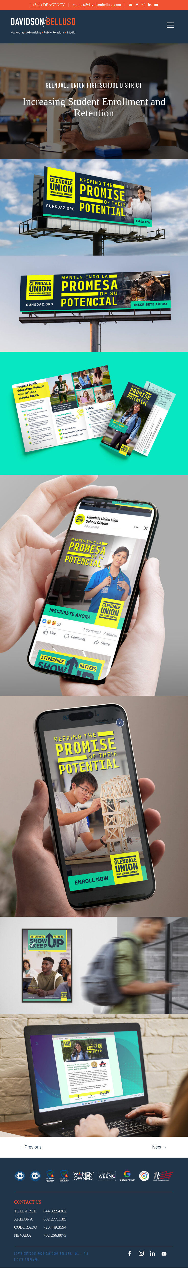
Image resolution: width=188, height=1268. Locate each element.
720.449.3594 (55, 1227)
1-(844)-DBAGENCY (47, 5)
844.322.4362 (55, 1211)
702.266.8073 (55, 1235)
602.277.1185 (55, 1219)
